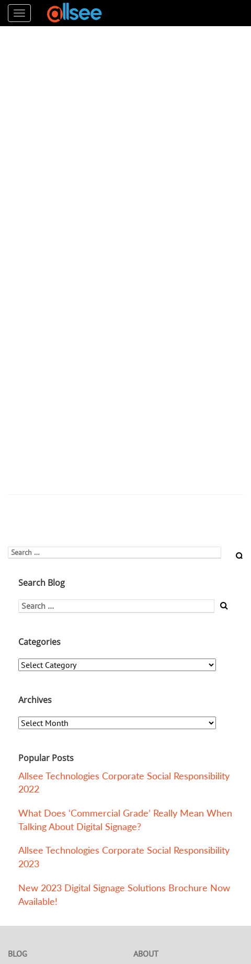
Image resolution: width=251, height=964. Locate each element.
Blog (17, 953)
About (145, 953)
